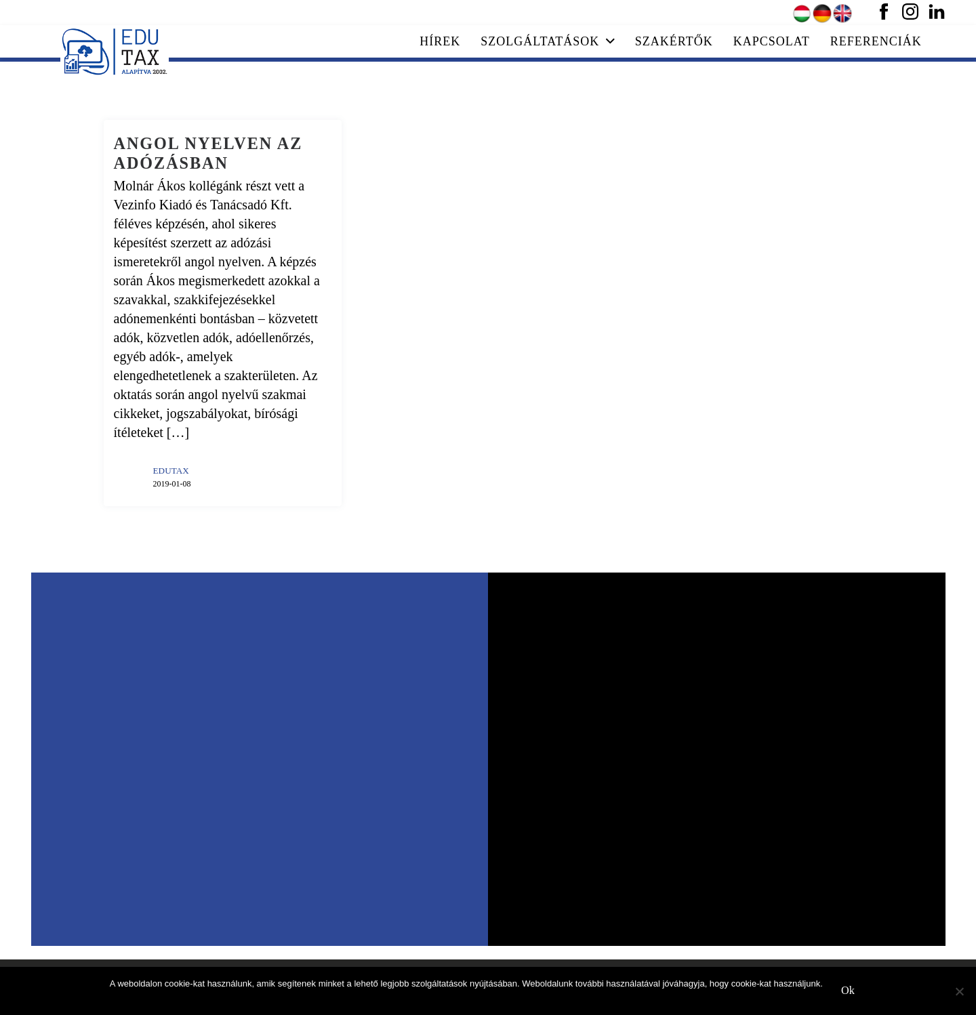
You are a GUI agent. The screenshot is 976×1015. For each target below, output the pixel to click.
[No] (959, 991)
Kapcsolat (771, 41)
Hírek (440, 41)
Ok (848, 991)
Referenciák (876, 41)
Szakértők (674, 41)
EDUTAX (171, 470)
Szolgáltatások (548, 41)
